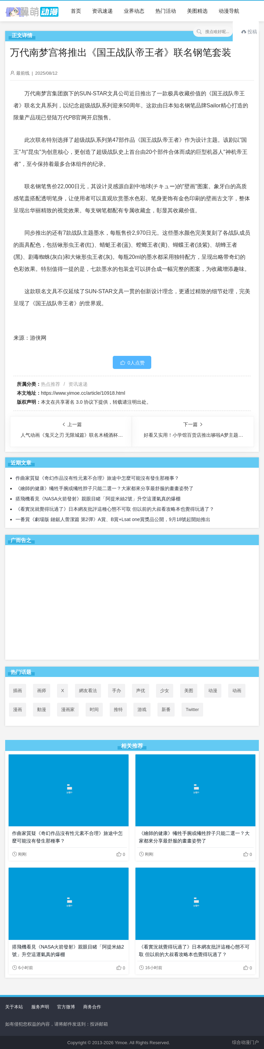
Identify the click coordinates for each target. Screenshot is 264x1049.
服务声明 (40, 1006)
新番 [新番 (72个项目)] (166, 709)
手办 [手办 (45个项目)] (116, 690)
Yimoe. (122, 1042)
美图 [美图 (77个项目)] (188, 690)
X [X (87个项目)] (62, 690)
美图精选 (197, 11)
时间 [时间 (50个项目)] (94, 709)
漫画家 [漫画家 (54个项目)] (68, 709)
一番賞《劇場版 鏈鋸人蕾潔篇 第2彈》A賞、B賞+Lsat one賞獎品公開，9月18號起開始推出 (113, 519)
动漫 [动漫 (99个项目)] (212, 690)
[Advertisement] (132, 603)
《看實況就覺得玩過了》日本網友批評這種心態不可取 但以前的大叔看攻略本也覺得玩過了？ (114, 509)
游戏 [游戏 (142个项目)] (142, 709)
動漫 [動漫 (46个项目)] (41, 709)
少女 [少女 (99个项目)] (164, 690)
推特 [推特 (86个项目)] (118, 709)
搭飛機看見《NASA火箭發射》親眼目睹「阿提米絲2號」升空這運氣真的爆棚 (97, 498)
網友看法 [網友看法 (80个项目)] (88, 690)
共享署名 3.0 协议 (74, 402)
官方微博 (66, 1006)
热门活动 (165, 11)
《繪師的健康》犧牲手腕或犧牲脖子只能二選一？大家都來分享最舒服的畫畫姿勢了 (104, 488)
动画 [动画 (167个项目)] (236, 690)
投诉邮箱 (99, 1024)
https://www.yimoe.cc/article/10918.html (83, 393)
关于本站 (14, 1006)
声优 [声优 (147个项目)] (140, 690)
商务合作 (92, 1006)
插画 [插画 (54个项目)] (17, 690)
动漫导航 (229, 11)
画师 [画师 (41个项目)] (41, 690)
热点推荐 (50, 384)
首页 (76, 11)
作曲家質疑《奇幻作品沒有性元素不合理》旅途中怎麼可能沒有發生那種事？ (97, 478)
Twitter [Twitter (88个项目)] (192, 709)
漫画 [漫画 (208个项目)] (17, 709)
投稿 (249, 31)
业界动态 (134, 11)
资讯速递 (102, 11)
